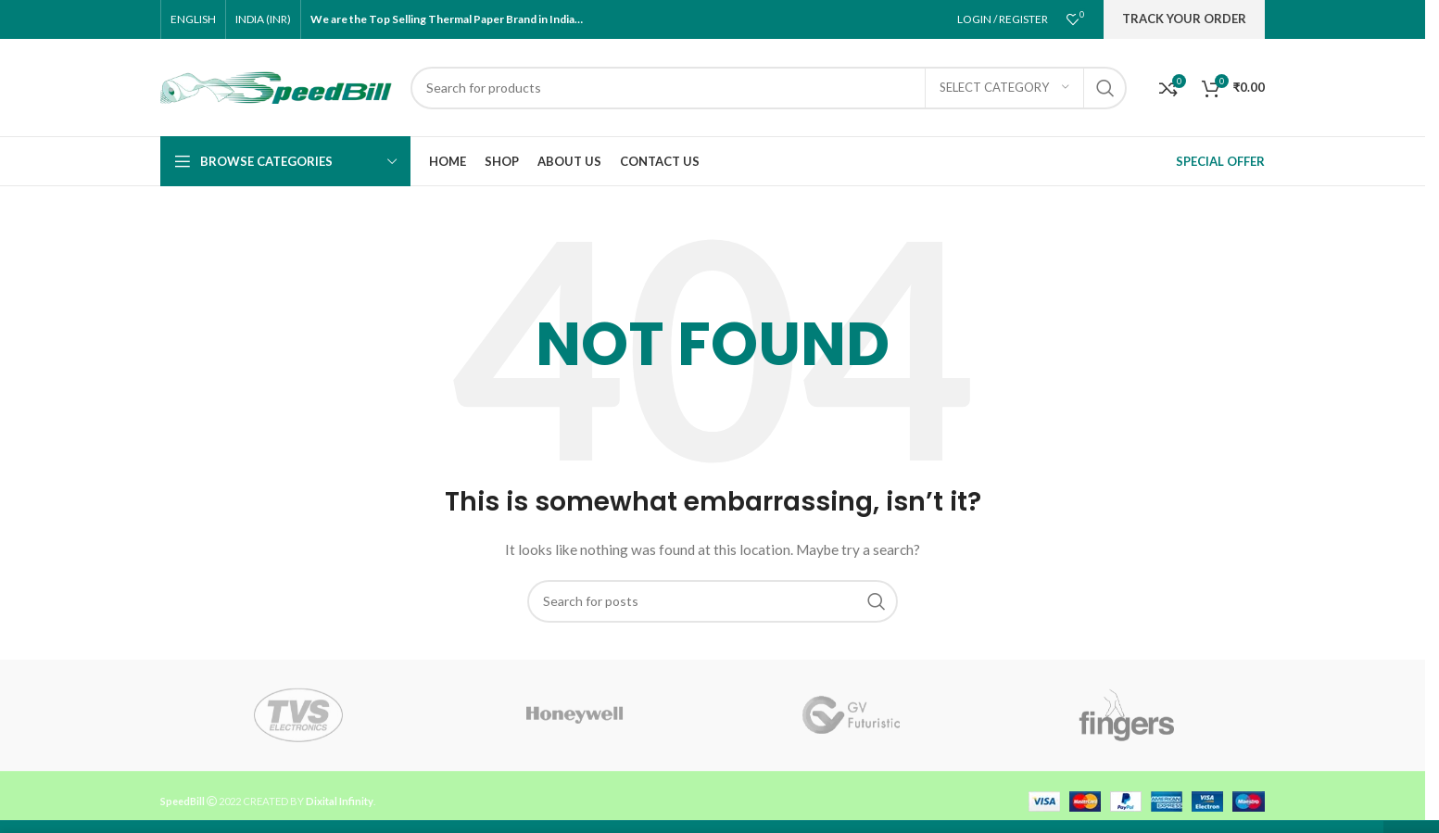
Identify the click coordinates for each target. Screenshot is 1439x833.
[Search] (768, 88)
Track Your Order (1184, 18)
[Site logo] (276, 86)
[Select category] (1004, 88)
